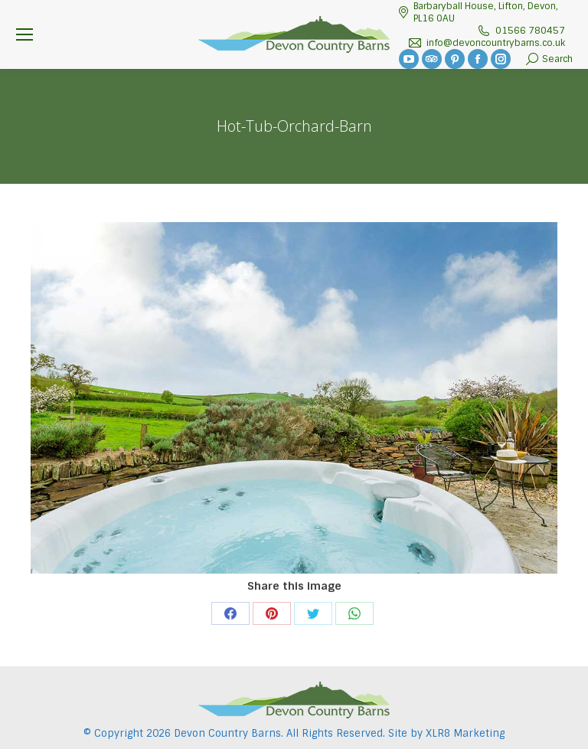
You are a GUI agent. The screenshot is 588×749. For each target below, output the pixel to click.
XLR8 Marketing (465, 733)
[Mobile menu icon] (24, 34)
